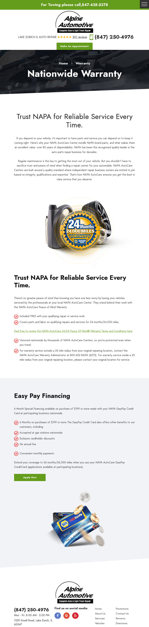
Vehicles (99, 623)
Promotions (122, 608)
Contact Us (122, 613)
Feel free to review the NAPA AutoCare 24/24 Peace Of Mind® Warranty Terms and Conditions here (73, 331)
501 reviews (79, 37)
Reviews (120, 618)
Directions (121, 623)
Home (63, 63)
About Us (100, 613)
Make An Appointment (74, 46)
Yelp (75, 615)
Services (100, 618)
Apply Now (30, 477)
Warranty (83, 63)
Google (66, 615)
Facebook (58, 615)
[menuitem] (104, 609)
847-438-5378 (95, 4)
